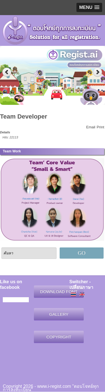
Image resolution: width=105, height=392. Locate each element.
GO (81, 253)
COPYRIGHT (58, 336)
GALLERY (59, 314)
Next (98, 72)
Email (90, 127)
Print (100, 127)
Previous (7, 72)
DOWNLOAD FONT (58, 291)
